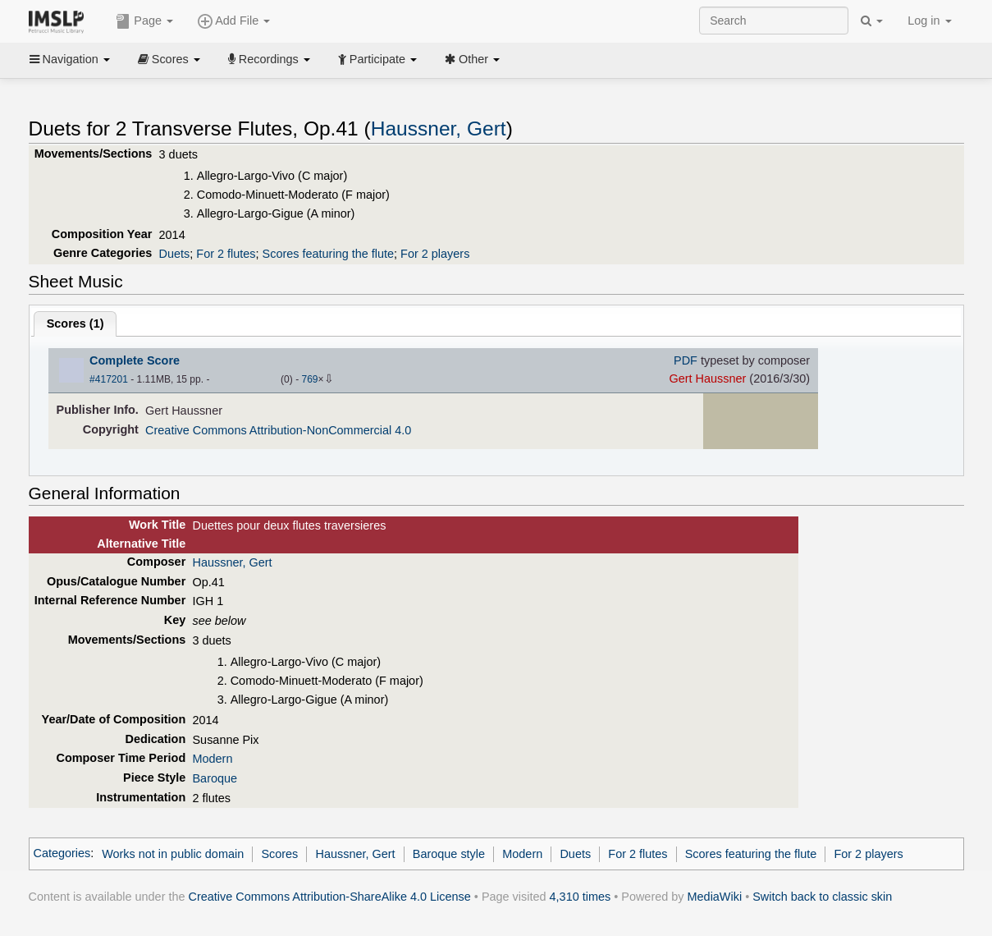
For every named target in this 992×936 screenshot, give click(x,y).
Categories (62, 853)
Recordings (269, 59)
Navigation (70, 59)
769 (309, 379)
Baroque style (449, 853)
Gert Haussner (707, 378)
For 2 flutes (225, 253)
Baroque (214, 778)
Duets (174, 253)
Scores (169, 59)
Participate (377, 59)
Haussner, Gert (438, 128)
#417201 (108, 379)
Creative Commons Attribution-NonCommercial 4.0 (278, 430)
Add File (234, 21)
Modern (212, 758)
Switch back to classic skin (822, 896)
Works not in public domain (173, 853)
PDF (685, 360)
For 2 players (434, 253)
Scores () (75, 323)
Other (472, 59)
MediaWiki (715, 896)
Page (144, 21)
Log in (929, 20)
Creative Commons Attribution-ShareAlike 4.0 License (330, 896)
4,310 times (580, 896)
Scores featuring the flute (329, 253)
